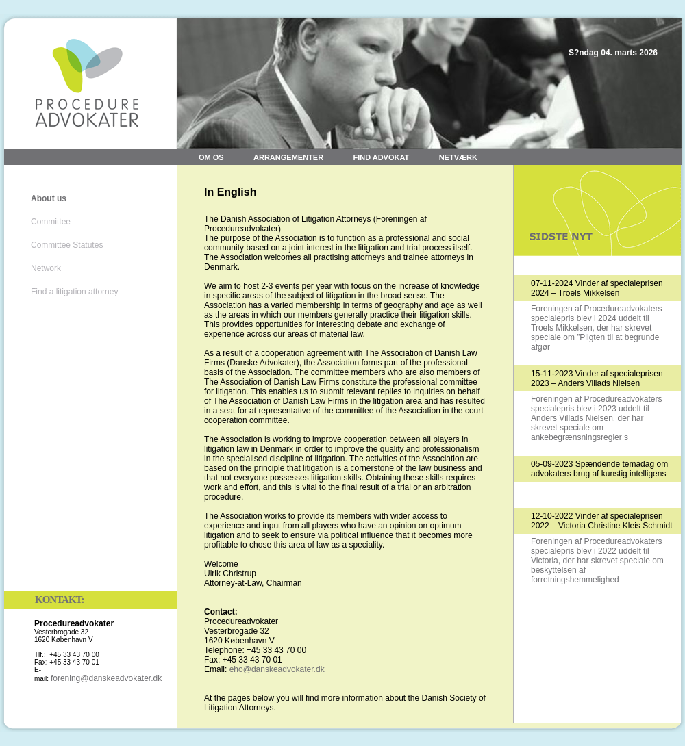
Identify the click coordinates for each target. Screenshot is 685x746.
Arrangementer (288, 157)
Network (46, 268)
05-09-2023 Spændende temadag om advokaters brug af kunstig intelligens (599, 468)
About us (48, 198)
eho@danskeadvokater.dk (277, 669)
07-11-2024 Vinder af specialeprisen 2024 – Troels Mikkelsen (597, 288)
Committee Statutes (67, 245)
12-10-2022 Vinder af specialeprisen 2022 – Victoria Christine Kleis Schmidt (602, 520)
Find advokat (381, 157)
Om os (211, 157)
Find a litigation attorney (74, 291)
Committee (51, 222)
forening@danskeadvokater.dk (106, 678)
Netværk (458, 157)
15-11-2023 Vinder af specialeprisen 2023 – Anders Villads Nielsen (597, 378)
